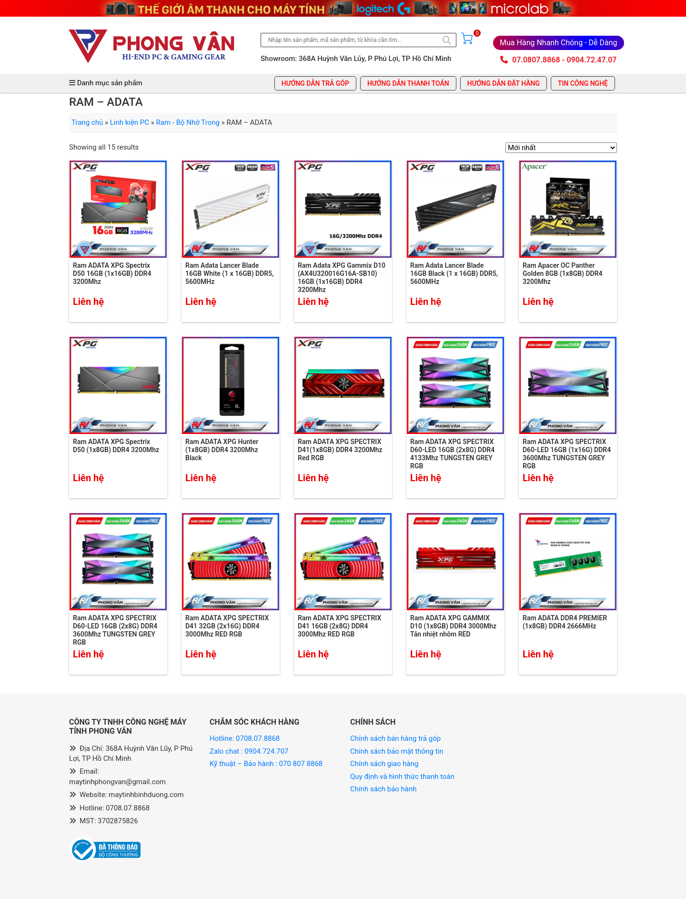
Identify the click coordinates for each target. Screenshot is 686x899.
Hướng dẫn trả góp (315, 83)
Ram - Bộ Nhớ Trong (188, 122)
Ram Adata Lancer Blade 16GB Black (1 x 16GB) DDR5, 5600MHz (454, 273)
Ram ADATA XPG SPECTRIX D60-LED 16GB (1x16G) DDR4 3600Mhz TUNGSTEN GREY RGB (567, 453)
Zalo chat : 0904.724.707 (250, 751)
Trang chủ (87, 122)
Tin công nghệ (583, 83)
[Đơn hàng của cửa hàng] (561, 147)
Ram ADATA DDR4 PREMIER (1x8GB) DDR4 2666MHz (565, 622)
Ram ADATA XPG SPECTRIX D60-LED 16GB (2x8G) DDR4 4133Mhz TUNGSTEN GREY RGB (452, 453)
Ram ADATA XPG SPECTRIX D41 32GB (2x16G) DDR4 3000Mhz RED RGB (227, 626)
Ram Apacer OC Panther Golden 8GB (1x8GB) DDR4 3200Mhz (563, 273)
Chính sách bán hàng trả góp (395, 738)
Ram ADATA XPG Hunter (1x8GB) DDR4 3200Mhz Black (221, 450)
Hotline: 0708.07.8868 (245, 738)
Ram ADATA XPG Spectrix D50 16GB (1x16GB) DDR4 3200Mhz (112, 273)
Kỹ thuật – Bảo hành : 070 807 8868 (267, 763)
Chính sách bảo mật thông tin (397, 751)
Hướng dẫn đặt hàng (503, 83)
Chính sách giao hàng (384, 763)
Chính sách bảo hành (383, 789)
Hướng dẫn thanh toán (408, 83)
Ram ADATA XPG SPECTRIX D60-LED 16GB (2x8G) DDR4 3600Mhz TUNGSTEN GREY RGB (115, 630)
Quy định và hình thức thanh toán (402, 776)
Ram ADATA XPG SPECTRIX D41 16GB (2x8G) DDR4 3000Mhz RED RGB (339, 626)
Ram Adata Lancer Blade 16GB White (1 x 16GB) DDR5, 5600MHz (229, 273)
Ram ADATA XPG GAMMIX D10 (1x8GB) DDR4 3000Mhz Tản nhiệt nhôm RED (453, 626)
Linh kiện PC (129, 122)
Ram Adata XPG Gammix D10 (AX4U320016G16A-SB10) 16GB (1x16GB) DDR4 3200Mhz (341, 277)
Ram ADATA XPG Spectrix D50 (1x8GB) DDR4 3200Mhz (116, 446)
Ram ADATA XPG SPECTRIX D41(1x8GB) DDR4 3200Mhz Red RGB (340, 450)
